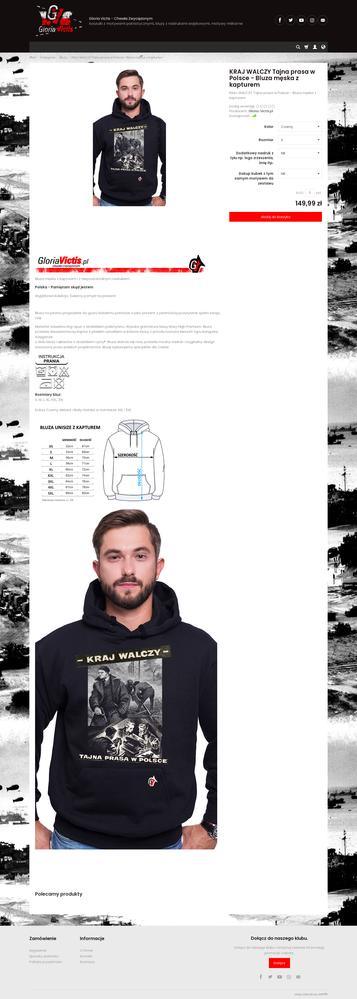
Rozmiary (87, 961)
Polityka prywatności (45, 961)
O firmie (86, 950)
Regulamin (38, 950)
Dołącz (279, 963)
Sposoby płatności (44, 956)
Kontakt (86, 956)
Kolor (268, 126)
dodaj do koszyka (275, 216)
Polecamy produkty (58, 894)
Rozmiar (266, 139)
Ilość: (300, 192)
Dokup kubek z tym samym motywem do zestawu (254, 178)
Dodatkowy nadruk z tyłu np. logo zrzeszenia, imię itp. (251, 158)
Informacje (92, 938)
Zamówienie (42, 938)
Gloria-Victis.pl (261, 111)
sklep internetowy (311, 994)
